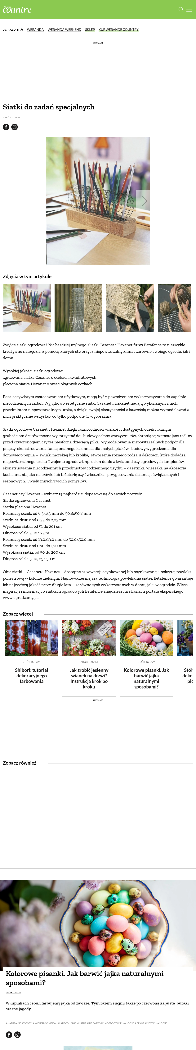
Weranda (35, 30)
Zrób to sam (31, 661)
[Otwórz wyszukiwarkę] (181, 9)
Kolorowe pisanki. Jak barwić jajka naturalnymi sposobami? (146, 678)
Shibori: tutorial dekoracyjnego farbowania (31, 675)
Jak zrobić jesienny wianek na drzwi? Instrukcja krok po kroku (89, 678)
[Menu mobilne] (189, 10)
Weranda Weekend (64, 30)
